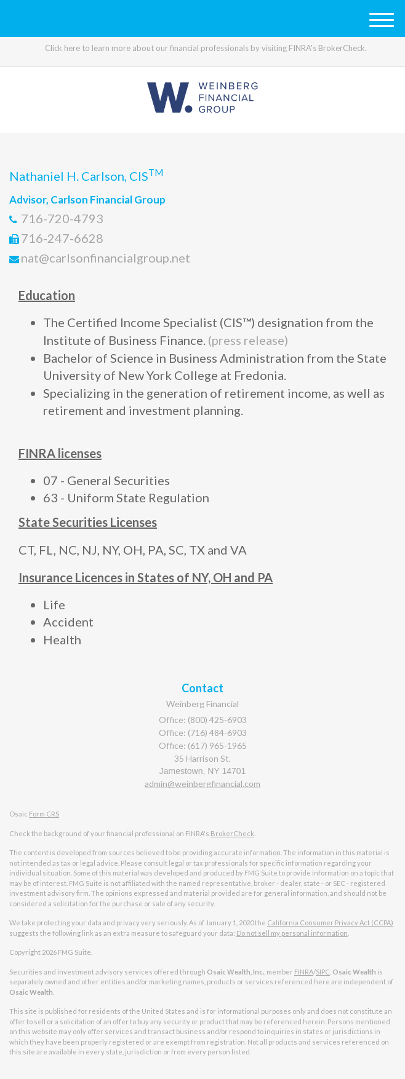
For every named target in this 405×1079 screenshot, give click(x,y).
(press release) (247, 340)
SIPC (323, 972)
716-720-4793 (62, 218)
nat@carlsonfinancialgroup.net (105, 257)
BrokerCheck (232, 833)
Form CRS (44, 814)
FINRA (303, 972)
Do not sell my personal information (292, 933)
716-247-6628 (62, 238)
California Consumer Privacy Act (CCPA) (330, 923)
